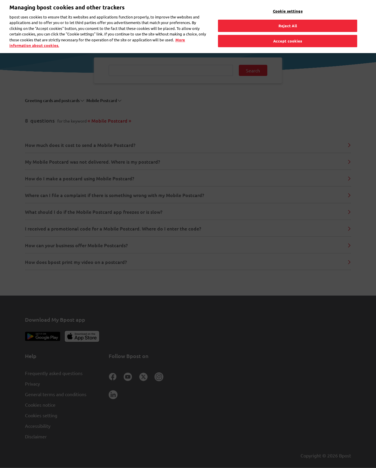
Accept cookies (287, 31)
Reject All (287, 15)
